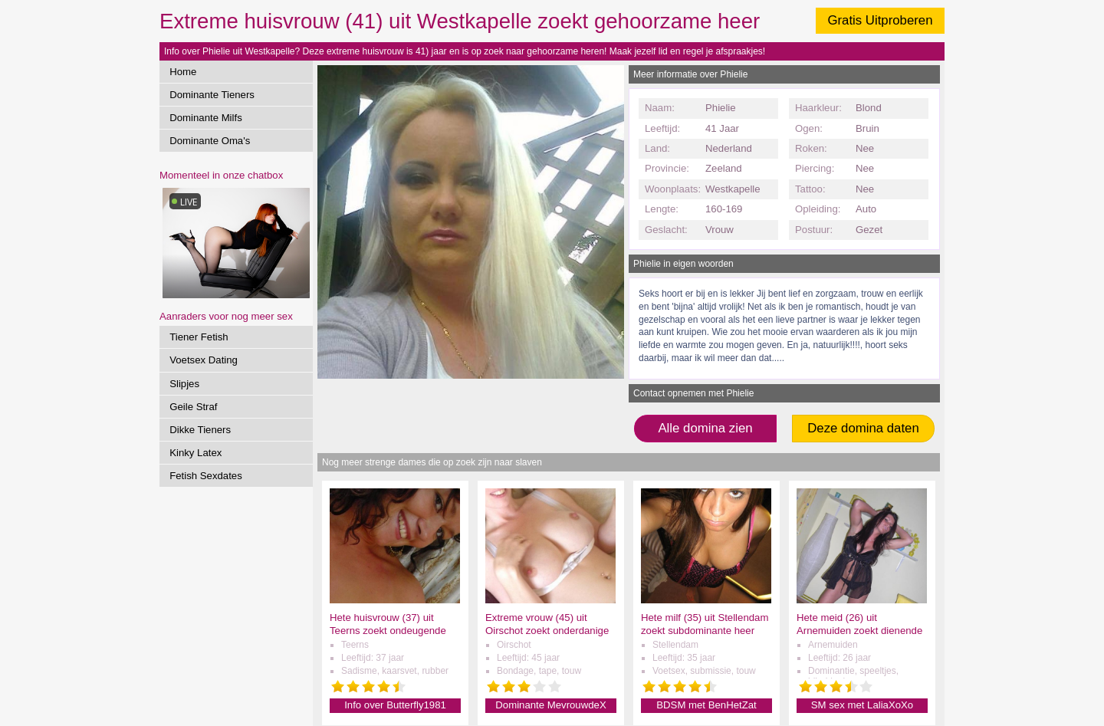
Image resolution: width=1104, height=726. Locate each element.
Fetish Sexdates (205, 475)
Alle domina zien (705, 428)
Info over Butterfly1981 (395, 705)
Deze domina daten (863, 428)
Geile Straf (193, 406)
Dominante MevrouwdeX (550, 705)
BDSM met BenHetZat (706, 705)
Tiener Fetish (198, 337)
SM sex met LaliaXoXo (862, 705)
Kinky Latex (195, 452)
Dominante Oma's (209, 140)
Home (182, 71)
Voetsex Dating (203, 360)
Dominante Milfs (205, 117)
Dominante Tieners (212, 94)
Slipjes (184, 383)
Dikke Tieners (200, 429)
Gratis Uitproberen (879, 20)
